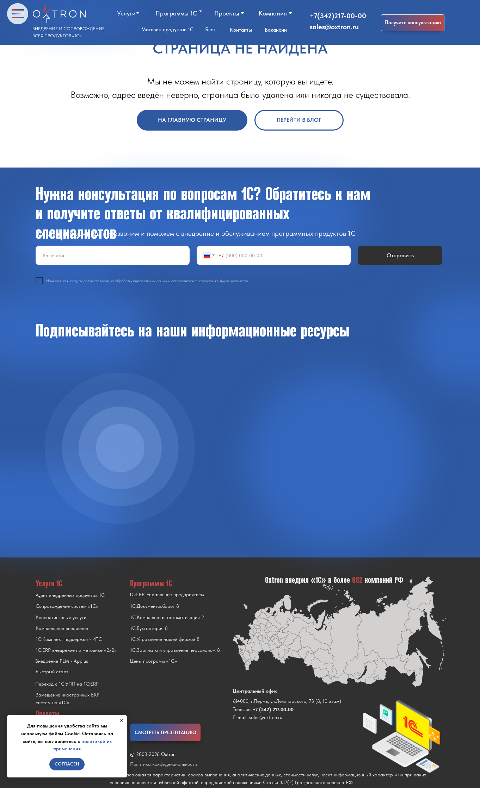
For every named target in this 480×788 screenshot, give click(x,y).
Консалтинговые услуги (61, 617)
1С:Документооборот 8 (154, 606)
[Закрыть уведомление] (121, 720)
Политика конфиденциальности (163, 764)
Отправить (400, 255)
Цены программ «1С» (153, 661)
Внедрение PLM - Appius (61, 661)
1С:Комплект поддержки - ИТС (69, 639)
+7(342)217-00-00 (338, 16)
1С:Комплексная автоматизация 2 (167, 617)
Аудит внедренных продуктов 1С (70, 595)
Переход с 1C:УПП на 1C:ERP (67, 684)
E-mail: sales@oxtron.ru (257, 717)
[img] (120, 448)
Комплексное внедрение (62, 628)
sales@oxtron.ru (334, 27)
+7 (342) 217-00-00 (273, 709)
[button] (412, 22)
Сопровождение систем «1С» (67, 606)
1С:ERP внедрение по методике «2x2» (76, 650)
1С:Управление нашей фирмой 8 (164, 639)
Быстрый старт (52, 671)
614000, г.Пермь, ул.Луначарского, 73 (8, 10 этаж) (287, 701)
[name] (113, 255)
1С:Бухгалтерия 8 (149, 628)
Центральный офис (255, 691)
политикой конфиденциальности (223, 281)
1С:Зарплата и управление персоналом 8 (175, 650)
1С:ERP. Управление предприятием (166, 594)
